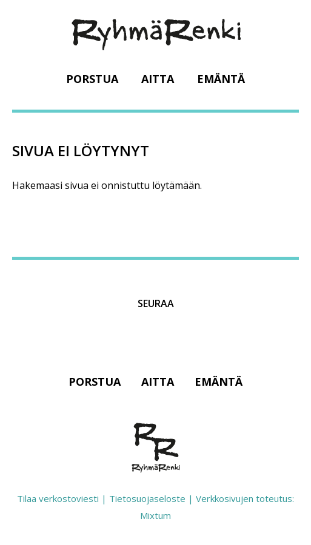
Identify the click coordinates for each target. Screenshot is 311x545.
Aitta (157, 78)
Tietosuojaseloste (147, 498)
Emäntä (221, 78)
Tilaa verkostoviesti (58, 498)
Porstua (92, 78)
